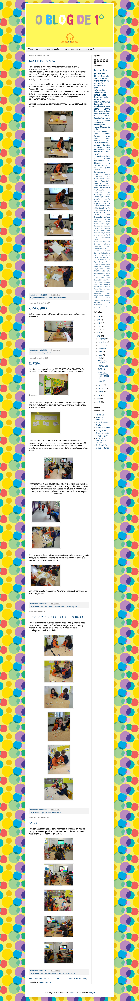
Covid (102, 206)
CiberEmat (106, 204)
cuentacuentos (98, 235)
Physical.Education (100, 212)
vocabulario (105, 307)
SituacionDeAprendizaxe (102, 217)
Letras (108, 231)
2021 (98, 329)
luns (109, 303)
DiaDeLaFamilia (105, 253)
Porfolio (107, 120)
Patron (96, 289)
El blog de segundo (103, 428)
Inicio (59, 978)
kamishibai (97, 303)
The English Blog (102, 445)
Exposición (97, 165)
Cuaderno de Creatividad (102, 226)
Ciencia (96, 206)
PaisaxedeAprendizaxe (102, 157)
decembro (102, 339)
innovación (61, 606)
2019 (99, 336)
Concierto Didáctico (102, 251)
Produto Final (102, 140)
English (102, 179)
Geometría (102, 264)
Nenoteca (107, 287)
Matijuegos (107, 282)
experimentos (99, 161)
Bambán (107, 147)
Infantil (108, 264)
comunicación (99, 122)
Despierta (97, 253)
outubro (102, 345)
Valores (107, 111)
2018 (99, 395)
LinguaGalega (100, 95)
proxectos (62, 298)
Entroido (107, 179)
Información (90, 49)
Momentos (48, 353)
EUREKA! (35, 364)
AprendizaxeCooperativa (102, 108)
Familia (108, 208)
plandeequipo (98, 307)
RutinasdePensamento (102, 114)
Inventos (107, 267)
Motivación (97, 233)
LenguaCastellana (102, 102)
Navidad (107, 197)
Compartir (98, 104)
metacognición (99, 125)
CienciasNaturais (41, 298)
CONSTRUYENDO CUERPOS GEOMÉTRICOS (56, 617)
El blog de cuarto (102, 433)
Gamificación (52, 973)
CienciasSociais (53, 606)
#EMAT (96, 154)
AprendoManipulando (102, 127)
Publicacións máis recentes (39, 978)
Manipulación (98, 282)
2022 (99, 326)
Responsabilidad (98, 291)
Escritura (106, 134)
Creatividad (98, 177)
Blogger (92, 992)
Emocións (98, 111)
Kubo (108, 195)
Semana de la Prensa (102, 152)
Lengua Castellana (102, 145)
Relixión (107, 174)
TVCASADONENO (100, 131)
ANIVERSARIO (38, 308)
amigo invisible (105, 233)
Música (96, 138)
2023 (99, 323)
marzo (101, 385)
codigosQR (97, 300)
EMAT (38, 812)
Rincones (107, 183)
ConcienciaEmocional (100, 249)
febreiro (102, 388)
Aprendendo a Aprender (102, 222)
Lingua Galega (105, 210)
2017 (98, 399)
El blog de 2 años (102, 448)
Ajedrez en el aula (102, 219)
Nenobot (97, 136)
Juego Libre (98, 269)
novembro (102, 342)
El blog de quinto (102, 436)
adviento (107, 298)
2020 (99, 333)
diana (103, 300)
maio (101, 355)
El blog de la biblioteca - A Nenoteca (101, 440)
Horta (108, 149)
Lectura (107, 109)
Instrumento (97, 267)
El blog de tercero (102, 430)
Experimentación (53, 298)
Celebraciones (100, 92)
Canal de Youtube (102, 422)
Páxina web (100, 415)
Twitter (98, 425)
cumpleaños (98, 147)
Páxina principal (34, 49)
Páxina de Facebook (99, 418)
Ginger (108, 136)
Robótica (107, 158)
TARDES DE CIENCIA (42, 61)
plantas (107, 168)
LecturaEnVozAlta (99, 278)
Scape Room (98, 296)
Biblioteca (97, 170)
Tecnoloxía (107, 296)
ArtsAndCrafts (99, 190)
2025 (99, 317)
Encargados (102, 262)
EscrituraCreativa (99, 231)
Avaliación (97, 183)
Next (95, 181)
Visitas (107, 116)
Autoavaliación (105, 181)
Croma (108, 161)
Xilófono (96, 298)
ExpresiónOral (99, 149)
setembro (102, 348)
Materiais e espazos (73, 49)
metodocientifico (105, 188)
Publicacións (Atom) (47, 982)
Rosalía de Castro (102, 215)
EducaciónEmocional (101, 143)
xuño (101, 352)
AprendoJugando (99, 224)
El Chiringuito (105, 228)
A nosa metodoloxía (53, 49)
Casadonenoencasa (100, 172)
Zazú (96, 134)
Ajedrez (107, 118)
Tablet (108, 138)
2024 (99, 320)
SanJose (107, 294)
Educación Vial (102, 163)
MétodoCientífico (99, 287)
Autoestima (107, 244)
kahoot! (108, 300)
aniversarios (40, 353)
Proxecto (97, 99)
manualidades (98, 305)
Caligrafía (107, 224)
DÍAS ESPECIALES (105, 258)
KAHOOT (34, 823)
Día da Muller (99, 260)
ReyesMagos (97, 294)
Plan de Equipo (104, 289)
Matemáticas (56, 812)
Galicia (96, 174)
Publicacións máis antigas (78, 978)
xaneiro (101, 391)
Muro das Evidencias (102, 285)
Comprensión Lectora (102, 246)
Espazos (97, 120)
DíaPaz (96, 228)
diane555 (72, 992)
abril (100, 358)
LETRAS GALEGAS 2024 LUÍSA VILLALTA (102, 271)
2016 (99, 402)
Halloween (97, 210)
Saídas (96, 129)
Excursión (102, 208)
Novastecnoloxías (69, 973)
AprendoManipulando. (100, 242)
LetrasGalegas (98, 197)
